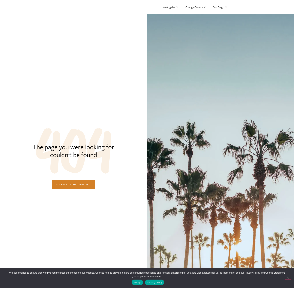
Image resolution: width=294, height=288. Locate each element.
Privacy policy (154, 282)
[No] (288, 278)
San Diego (220, 7)
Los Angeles (170, 7)
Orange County (195, 7)
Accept (137, 282)
